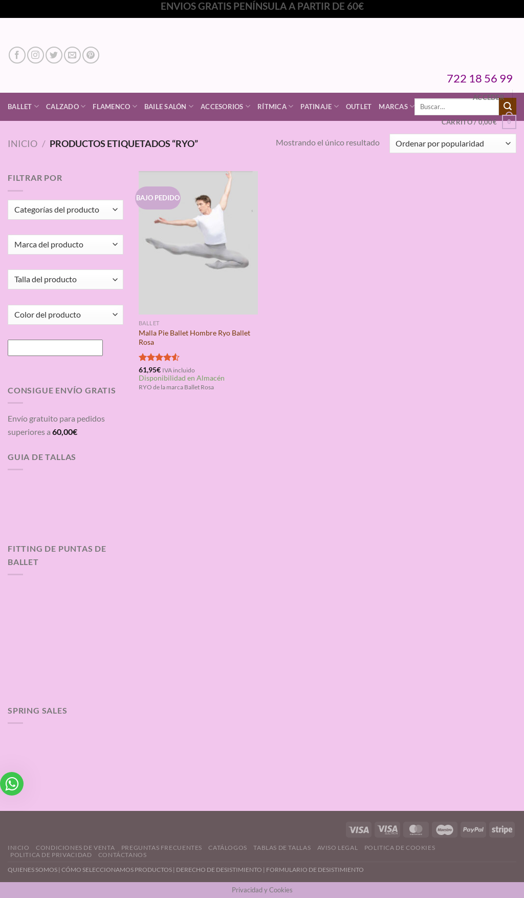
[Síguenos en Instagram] (35, 55)
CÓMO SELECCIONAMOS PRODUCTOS (116, 869)
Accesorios (225, 106)
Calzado (65, 106)
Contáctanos (122, 855)
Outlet (359, 106)
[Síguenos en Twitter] (54, 55)
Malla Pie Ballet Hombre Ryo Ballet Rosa (194, 337)
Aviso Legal (337, 847)
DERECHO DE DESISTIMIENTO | (221, 869)
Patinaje (319, 106)
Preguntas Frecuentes (161, 847)
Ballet (23, 106)
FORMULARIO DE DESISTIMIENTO (315, 869)
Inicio (22, 143)
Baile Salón (168, 106)
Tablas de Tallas (282, 847)
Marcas (396, 106)
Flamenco (115, 106)
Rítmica (275, 106)
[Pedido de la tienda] (452, 144)
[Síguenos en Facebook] (17, 55)
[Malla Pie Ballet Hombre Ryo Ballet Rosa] (198, 242)
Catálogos (227, 847)
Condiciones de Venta (75, 847)
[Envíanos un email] (72, 55)
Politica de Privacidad (51, 855)
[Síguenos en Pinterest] (90, 55)
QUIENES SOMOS (32, 869)
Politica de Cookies (399, 847)
